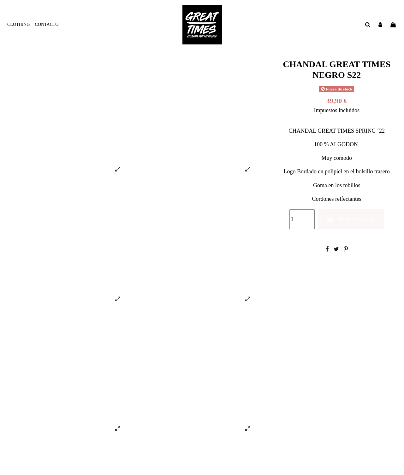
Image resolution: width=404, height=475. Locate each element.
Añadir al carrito (351, 219)
